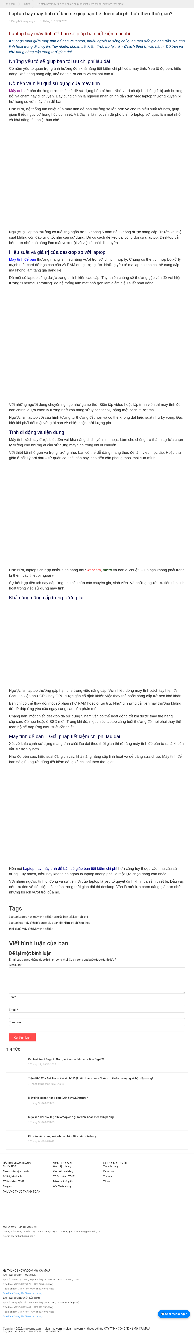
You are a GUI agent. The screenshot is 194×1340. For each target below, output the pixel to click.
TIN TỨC (13, 1049)
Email (13, 1009)
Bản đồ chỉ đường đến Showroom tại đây (23, 1293)
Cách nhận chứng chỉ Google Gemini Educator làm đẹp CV (66, 1059)
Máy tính (27, 928)
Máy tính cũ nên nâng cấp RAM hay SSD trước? (58, 1097)
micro (107, 570)
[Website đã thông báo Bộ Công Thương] (179, 1333)
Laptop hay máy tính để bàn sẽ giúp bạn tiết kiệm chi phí (53, 916)
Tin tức (26, 3)
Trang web (15, 1022)
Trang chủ (9, 3)
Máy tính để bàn (43, 928)
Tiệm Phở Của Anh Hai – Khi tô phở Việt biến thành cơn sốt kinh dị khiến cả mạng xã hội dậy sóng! (90, 1078)
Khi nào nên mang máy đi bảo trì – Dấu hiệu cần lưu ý (62, 1136)
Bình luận (16, 964)
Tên (12, 997)
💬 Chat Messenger (174, 1314)
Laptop (13, 916)
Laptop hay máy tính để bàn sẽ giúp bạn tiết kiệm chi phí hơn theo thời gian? (90, 13)
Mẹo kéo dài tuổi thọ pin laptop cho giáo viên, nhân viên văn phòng (71, 1117)
